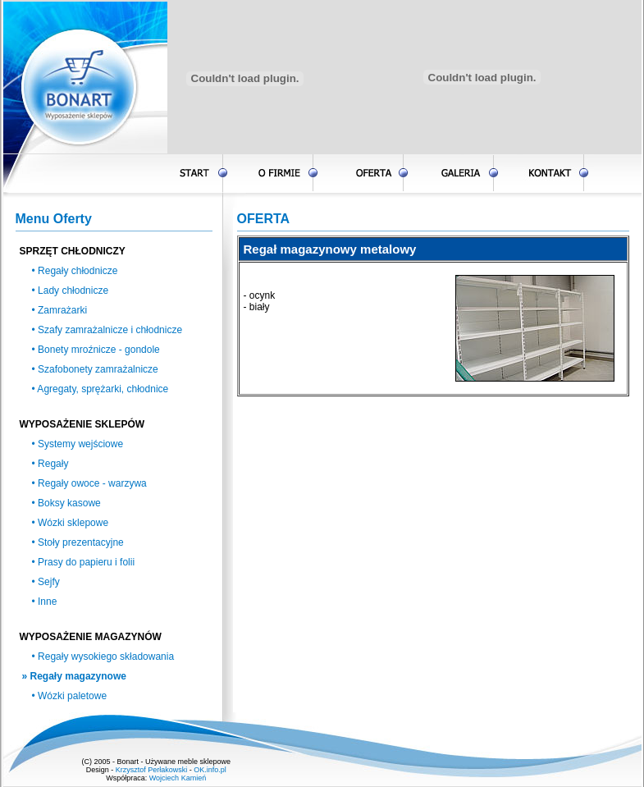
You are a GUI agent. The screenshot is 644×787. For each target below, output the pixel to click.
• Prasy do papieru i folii (83, 562)
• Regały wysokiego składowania (103, 656)
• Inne (44, 601)
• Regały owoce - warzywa (89, 483)
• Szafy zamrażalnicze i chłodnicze (107, 330)
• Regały (50, 463)
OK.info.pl (210, 770)
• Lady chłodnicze (70, 290)
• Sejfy (46, 582)
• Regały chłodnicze (75, 271)
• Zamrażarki (60, 310)
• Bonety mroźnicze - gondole (96, 349)
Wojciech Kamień (177, 778)
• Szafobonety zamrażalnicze (95, 369)
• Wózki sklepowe (70, 522)
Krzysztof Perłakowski (152, 770)
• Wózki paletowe (69, 696)
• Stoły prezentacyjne (78, 542)
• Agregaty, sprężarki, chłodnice (100, 389)
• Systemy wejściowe (78, 444)
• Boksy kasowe (66, 503)
